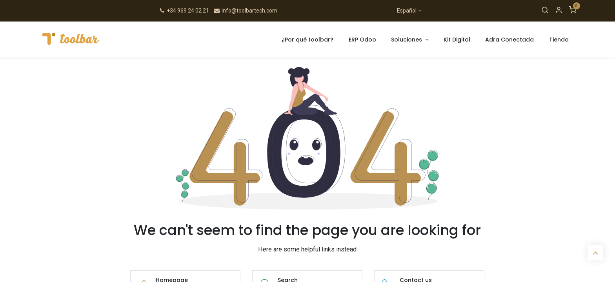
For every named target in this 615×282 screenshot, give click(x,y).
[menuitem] (307, 40)
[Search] (545, 10)
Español (407, 10)
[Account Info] (558, 10)
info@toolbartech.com (245, 10)
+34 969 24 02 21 (183, 10)
